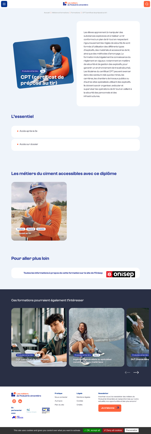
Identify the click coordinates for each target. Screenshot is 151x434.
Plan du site (59, 405)
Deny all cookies (113, 430)
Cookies (80, 401)
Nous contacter (61, 397)
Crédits (79, 405)
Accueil (47, 13)
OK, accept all (92, 430)
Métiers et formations (60, 13)
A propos (58, 401)
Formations (75, 13)
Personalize (131, 430)
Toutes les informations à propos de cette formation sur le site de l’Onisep (79, 273)
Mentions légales (83, 397)
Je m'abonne (110, 408)
